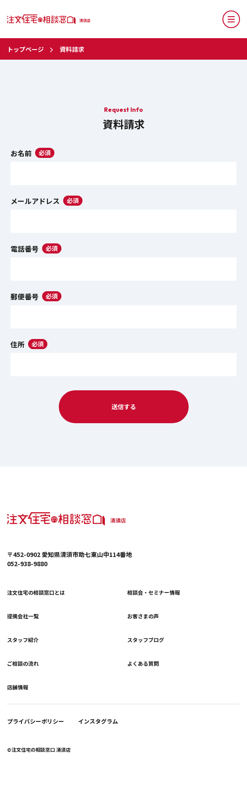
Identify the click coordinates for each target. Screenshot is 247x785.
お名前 (21, 153)
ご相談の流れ (23, 663)
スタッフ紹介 (23, 640)
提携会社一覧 (23, 616)
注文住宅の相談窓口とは (36, 592)
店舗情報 (17, 687)
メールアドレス (35, 201)
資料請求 (72, 49)
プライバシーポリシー (35, 721)
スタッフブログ (145, 640)
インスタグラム (98, 721)
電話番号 (25, 248)
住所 (18, 344)
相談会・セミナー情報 (153, 592)
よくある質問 (143, 663)
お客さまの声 (143, 616)
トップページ (25, 49)
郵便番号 (25, 296)
